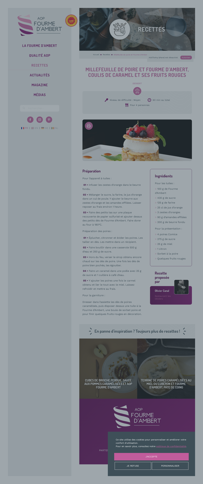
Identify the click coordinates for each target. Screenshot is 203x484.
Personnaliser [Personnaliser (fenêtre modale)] (170, 466)
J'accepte (151, 456)
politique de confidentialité (171, 446)
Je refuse (133, 466)
